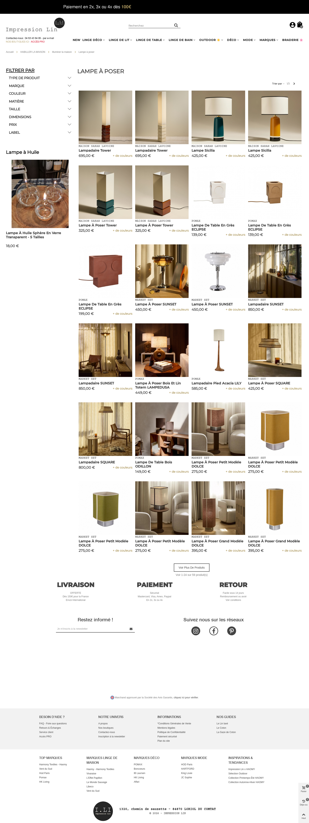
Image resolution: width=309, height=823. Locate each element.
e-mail (50, 38)
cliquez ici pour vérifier (186, 697)
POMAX (138, 764)
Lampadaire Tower (95, 150)
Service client (46, 732)
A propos (103, 723)
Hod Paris (44, 773)
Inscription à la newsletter (111, 736)
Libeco (90, 786)
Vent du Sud (45, 768)
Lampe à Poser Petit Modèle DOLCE (216, 464)
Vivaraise (91, 773)
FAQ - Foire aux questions (53, 723)
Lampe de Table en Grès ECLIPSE (213, 227)
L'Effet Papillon (94, 778)
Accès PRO (45, 736)
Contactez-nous (106, 732)
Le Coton (221, 728)
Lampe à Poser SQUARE (269, 383)
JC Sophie (186, 777)
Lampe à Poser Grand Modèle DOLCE (217, 543)
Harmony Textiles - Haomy (53, 764)
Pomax (43, 777)
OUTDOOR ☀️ (209, 40)
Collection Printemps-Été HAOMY (246, 778)
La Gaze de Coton (226, 732)
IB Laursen (139, 773)
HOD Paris (186, 764)
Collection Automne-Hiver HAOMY (246, 782)
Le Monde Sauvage (97, 782)
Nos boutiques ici (17, 41)
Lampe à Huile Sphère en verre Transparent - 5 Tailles (33, 235)
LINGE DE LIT (119, 40)
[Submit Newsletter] (131, 628)
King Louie (186, 773)
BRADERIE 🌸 (292, 40)
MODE (248, 40)
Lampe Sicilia (203, 150)
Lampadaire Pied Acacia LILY (216, 383)
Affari (136, 781)
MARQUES (267, 40)
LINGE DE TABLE (149, 40)
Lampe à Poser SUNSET (155, 304)
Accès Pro (38, 41)
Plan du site (163, 740)
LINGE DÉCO (92, 40)
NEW (76, 40)
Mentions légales (166, 728)
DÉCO (231, 40)
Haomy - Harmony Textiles (100, 769)
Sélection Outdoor (237, 773)
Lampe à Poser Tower (98, 225)
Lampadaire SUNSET (266, 304)
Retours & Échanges (50, 728)
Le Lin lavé (222, 723)
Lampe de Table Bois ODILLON (153, 464)
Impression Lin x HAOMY (241, 769)
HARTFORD (187, 768)
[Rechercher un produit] (176, 25)
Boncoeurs (139, 768)
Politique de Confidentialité (171, 732)
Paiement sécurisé (167, 736)
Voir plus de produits (192, 567)
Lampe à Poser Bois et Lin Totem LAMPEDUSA (158, 385)
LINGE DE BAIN (181, 40)
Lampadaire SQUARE (97, 462)
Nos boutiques (106, 728)
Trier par (278, 83)
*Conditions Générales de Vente (174, 723)
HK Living (44, 781)
